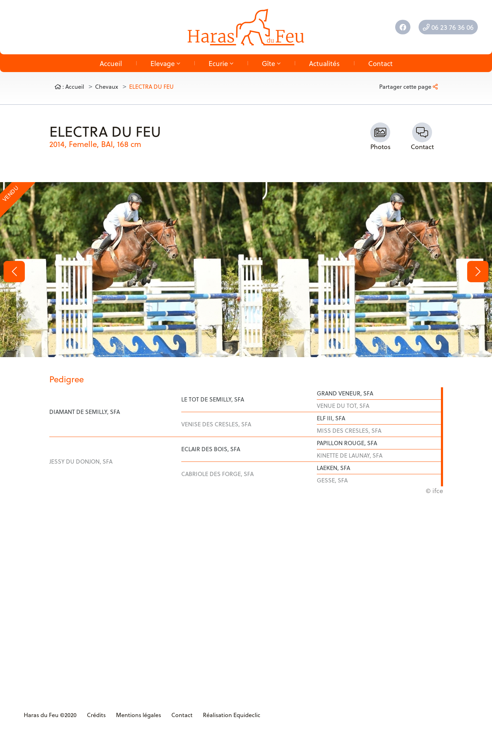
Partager (408, 86)
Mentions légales (138, 715)
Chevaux (106, 86)
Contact (380, 63)
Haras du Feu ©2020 (50, 715)
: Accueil (69, 86)
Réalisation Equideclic (231, 715)
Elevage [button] (165, 63)
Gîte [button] (271, 63)
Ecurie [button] (221, 63)
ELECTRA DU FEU (151, 86)
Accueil (111, 63)
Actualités (324, 63)
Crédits (96, 715)
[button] (14, 271)
